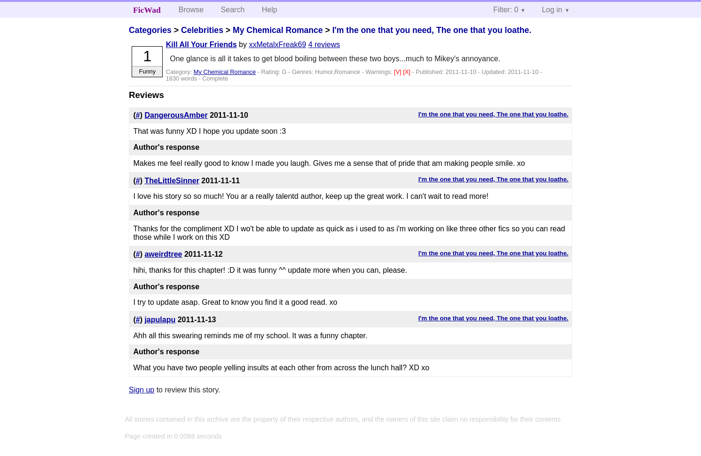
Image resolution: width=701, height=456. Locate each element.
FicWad (147, 10)
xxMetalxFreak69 (277, 45)
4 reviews (324, 45)
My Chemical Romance (278, 30)
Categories (150, 30)
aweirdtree (163, 254)
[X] (407, 71)
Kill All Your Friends (201, 45)
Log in (552, 10)
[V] (398, 71)
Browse (191, 10)
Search (233, 10)
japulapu (159, 320)
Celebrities (202, 30)
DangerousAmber (175, 115)
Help (269, 10)
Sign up (141, 390)
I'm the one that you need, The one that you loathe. (432, 30)
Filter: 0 (505, 10)
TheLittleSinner (171, 181)
